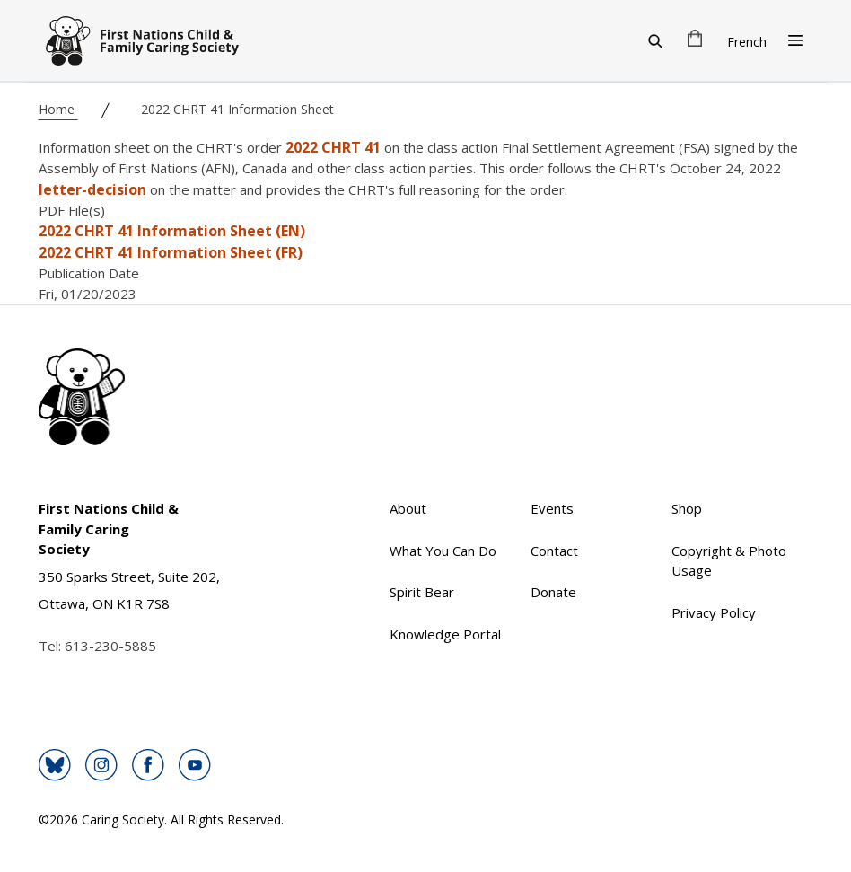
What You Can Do (443, 550)
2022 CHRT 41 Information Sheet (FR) (171, 252)
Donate (553, 592)
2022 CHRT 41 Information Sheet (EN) (172, 231)
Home (58, 109)
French (747, 41)
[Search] (655, 40)
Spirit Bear (422, 592)
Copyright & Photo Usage (728, 561)
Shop (686, 508)
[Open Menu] (795, 40)
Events (552, 508)
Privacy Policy (713, 612)
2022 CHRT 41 (333, 147)
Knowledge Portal (445, 634)
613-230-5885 (110, 646)
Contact (554, 550)
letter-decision (92, 189)
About (408, 508)
